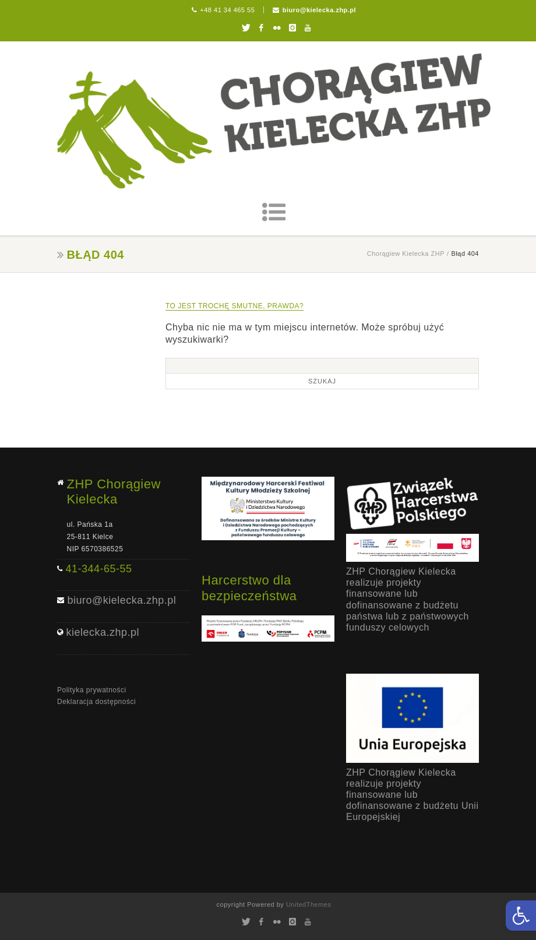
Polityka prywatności (91, 690)
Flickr (277, 28)
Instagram (292, 28)
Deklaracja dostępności (96, 702)
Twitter (246, 28)
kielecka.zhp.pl (103, 632)
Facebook (261, 28)
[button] (521, 915)
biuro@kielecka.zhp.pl (319, 9)
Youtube (308, 28)
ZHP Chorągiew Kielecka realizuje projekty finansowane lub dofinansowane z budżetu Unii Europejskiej (412, 795)
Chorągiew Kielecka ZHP (406, 253)
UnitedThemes (309, 904)
